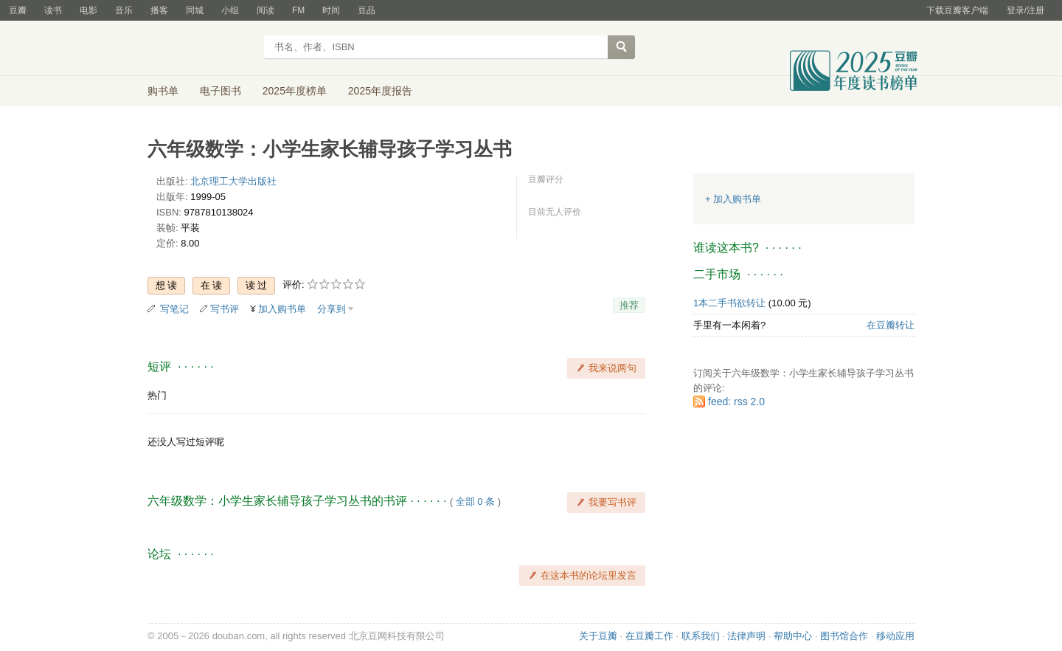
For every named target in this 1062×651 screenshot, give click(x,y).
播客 (159, 10)
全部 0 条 (475, 501)
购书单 (163, 91)
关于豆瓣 (598, 635)
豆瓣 (18, 10)
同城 (195, 10)
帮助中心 (793, 635)
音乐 (124, 10)
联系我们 (700, 635)
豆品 (366, 10)
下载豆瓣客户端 (957, 10)
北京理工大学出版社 (233, 181)
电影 (88, 10)
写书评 (224, 308)
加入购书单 (282, 308)
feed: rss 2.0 (736, 401)
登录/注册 (1025, 10)
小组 (230, 10)
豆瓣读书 (201, 48)
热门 (157, 395)
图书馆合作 (844, 635)
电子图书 (220, 91)
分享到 (331, 308)
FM (298, 10)
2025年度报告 (380, 91)
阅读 (265, 10)
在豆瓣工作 (649, 635)
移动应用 (895, 635)
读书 (53, 10)
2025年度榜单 (295, 91)
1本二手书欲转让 (729, 303)
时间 (331, 10)
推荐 (629, 305)
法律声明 (746, 635)
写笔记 (174, 308)
